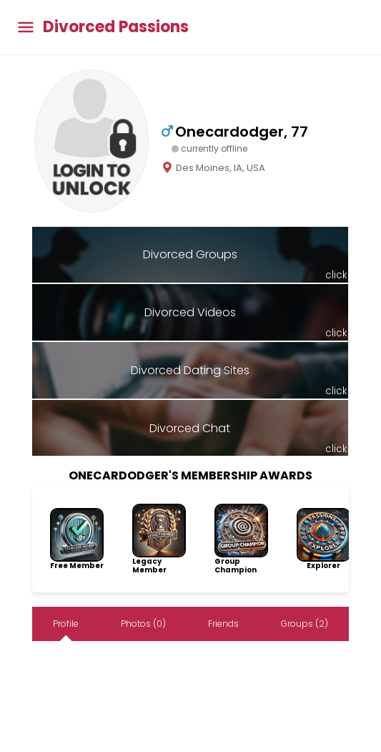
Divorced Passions (116, 27)
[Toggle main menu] (26, 27)
